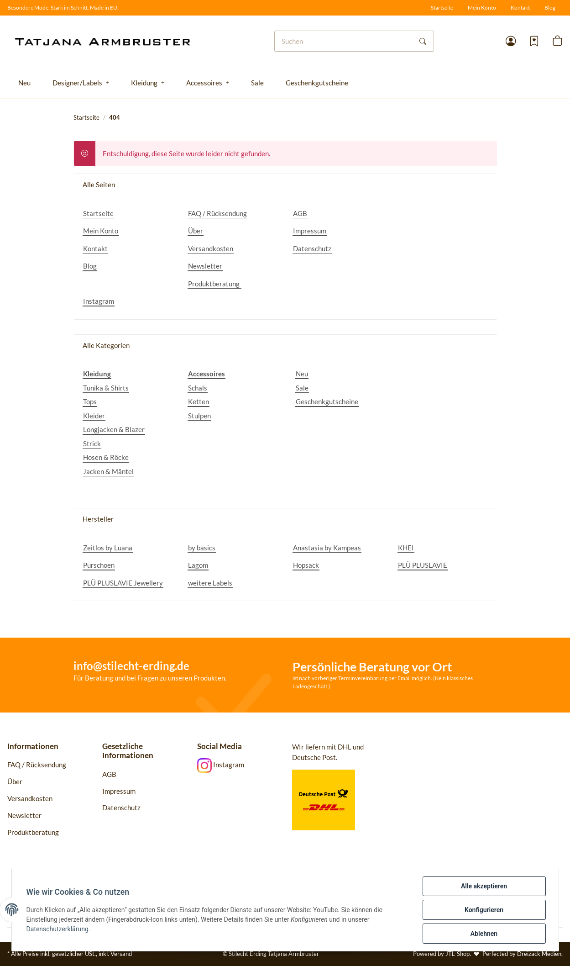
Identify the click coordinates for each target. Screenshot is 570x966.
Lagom (198, 565)
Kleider (94, 416)
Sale (302, 388)
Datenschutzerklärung (57, 929)
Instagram (98, 301)
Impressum (309, 231)
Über (195, 231)
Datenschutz (312, 248)
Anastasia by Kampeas (327, 548)
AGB (300, 213)
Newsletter (205, 266)
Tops (90, 401)
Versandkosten (210, 248)
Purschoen (99, 565)
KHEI (406, 548)
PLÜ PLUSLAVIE (422, 565)
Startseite (442, 7)
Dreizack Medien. (540, 953)
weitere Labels (210, 583)
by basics (201, 548)
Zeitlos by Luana (107, 548)
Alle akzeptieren (484, 886)
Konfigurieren (484, 909)
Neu (302, 374)
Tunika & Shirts (106, 388)
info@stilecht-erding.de (131, 665)
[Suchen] (344, 41)
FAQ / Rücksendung (217, 213)
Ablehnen (484, 933)
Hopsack (306, 565)
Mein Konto (482, 7)
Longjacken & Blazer (114, 429)
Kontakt (520, 7)
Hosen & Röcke (106, 457)
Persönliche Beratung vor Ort (372, 666)
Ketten (198, 401)
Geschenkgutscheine (327, 401)
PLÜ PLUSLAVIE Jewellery (123, 583)
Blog (549, 7)
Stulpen (199, 416)
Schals (197, 388)
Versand (121, 953)
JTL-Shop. (458, 953)
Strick (92, 443)
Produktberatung (214, 284)
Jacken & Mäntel (108, 471)
